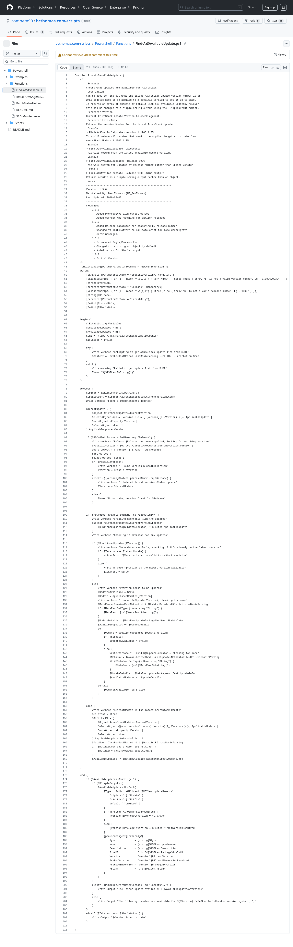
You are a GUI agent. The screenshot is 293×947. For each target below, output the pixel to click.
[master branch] (28, 53)
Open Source (95, 7)
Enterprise (120, 7)
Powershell (116, 43)
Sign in (252, 7)
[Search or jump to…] (210, 7)
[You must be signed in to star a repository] (275, 21)
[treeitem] (31, 90)
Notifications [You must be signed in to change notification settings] (228, 20)
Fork (252, 21)
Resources (70, 7)
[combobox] (34, 61)
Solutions (47, 7)
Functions (136, 43)
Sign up (270, 7)
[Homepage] (10, 7)
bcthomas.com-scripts (58, 21)
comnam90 (22, 21)
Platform (26, 7)
